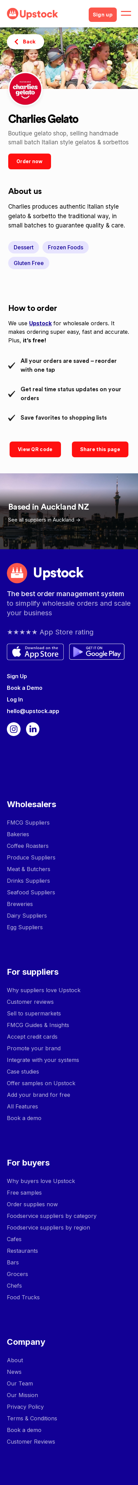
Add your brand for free (38, 1094)
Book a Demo (24, 687)
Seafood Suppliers (31, 892)
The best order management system (65, 594)
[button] (126, 13)
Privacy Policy (25, 1406)
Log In (15, 699)
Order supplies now (32, 1204)
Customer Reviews (31, 1441)
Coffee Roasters (28, 845)
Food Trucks (23, 1297)
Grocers (17, 1274)
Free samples (24, 1192)
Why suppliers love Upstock (43, 990)
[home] (45, 13)
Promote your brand (34, 1048)
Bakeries (18, 834)
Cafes (14, 1239)
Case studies (23, 1071)
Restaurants (22, 1250)
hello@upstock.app (33, 711)
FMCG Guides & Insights (38, 1025)
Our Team (20, 1383)
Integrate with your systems (43, 1059)
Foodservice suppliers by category (52, 1215)
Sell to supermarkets (34, 1013)
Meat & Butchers (28, 869)
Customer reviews (30, 1001)
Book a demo (24, 1118)
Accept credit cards (32, 1036)
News (14, 1371)
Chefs (14, 1285)
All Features (22, 1106)
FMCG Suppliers (28, 822)
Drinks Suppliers (28, 880)
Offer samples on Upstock (41, 1083)
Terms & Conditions (32, 1418)
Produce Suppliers (31, 857)
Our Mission (22, 1395)
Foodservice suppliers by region (48, 1227)
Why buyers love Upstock (41, 1181)
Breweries (20, 904)
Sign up (103, 14)
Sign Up (17, 676)
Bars (13, 1262)
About (15, 1360)
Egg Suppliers (25, 927)
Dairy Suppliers (27, 915)
